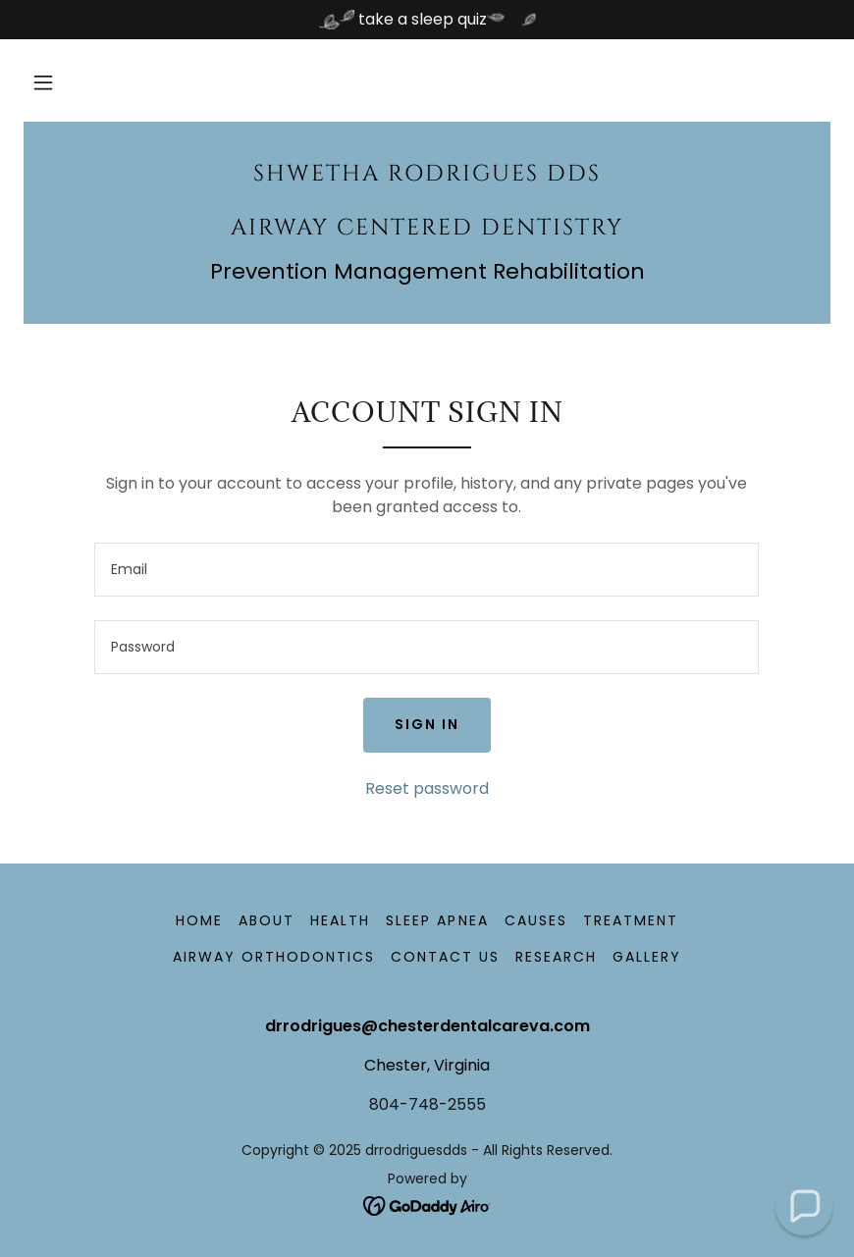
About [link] (266, 920)
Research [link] (556, 957)
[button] (43, 82)
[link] (427, 229)
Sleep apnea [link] (437, 920)
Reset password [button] (427, 788)
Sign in (427, 724)
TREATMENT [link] (630, 920)
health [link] (340, 920)
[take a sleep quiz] (427, 19)
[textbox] (426, 570)
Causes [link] (536, 920)
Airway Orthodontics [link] (274, 957)
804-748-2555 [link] (427, 1104)
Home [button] (199, 920)
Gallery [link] (647, 957)
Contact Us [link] (445, 957)
